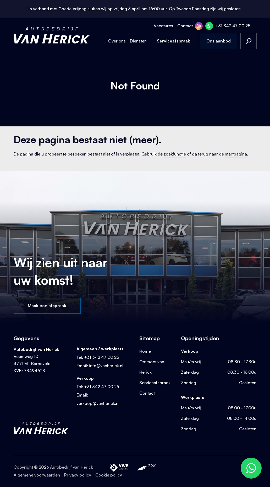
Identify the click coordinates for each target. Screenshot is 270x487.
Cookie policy (108, 475)
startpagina (236, 154)
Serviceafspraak (173, 41)
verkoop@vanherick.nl (97, 403)
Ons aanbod (218, 41)
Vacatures (163, 25)
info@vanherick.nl (106, 365)
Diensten (138, 41)
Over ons (117, 41)
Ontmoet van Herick (151, 367)
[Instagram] (199, 26)
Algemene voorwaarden (37, 475)
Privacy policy (77, 475)
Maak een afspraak (47, 305)
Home (145, 351)
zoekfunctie (175, 154)
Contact (185, 25)
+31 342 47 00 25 (232, 25)
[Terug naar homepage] (52, 35)
